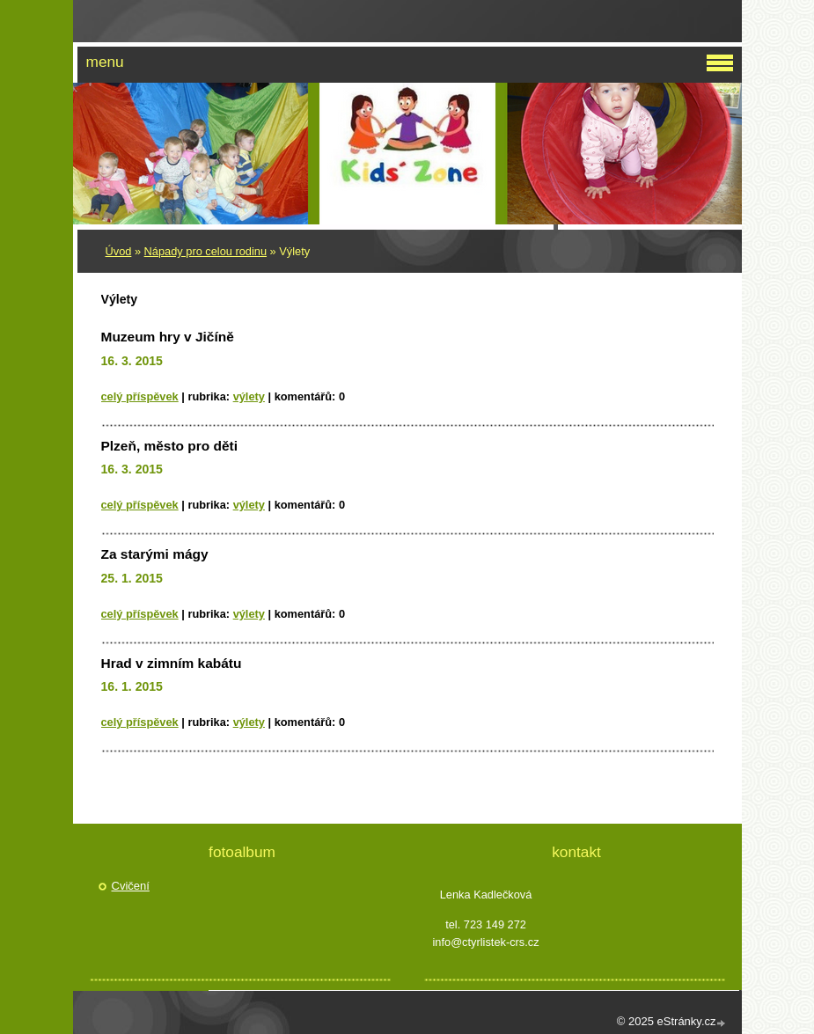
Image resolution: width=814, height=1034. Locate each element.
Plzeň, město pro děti (169, 445)
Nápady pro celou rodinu (205, 251)
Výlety (249, 396)
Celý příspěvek (140, 396)
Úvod (119, 251)
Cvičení (131, 885)
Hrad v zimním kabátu (171, 663)
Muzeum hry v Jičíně (167, 336)
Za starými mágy (155, 553)
